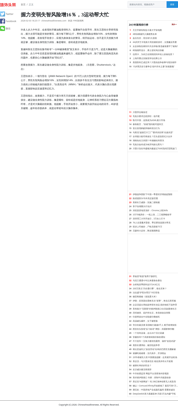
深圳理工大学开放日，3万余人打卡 (149, 218)
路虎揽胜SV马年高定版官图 (145, 198)
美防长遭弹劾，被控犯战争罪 (146, 345)
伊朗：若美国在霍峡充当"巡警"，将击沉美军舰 (154, 300)
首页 (23, 4)
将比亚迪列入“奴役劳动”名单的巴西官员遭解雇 (154, 349)
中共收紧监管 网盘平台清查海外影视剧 (151, 373)
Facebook (8, 21)
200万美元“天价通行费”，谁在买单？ (150, 288)
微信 (5, 28)
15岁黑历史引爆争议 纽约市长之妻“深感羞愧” (153, 66)
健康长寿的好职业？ (142, 365)
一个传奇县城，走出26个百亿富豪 (148, 333)
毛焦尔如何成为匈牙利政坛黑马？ (148, 144)
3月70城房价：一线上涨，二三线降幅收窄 (152, 214)
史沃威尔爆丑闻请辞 (142, 369)
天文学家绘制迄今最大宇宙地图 (147, 30)
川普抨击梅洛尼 (140, 112)
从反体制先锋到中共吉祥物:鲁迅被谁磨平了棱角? (155, 46)
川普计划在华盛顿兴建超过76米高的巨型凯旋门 (155, 148)
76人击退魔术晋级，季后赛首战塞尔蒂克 (151, 222)
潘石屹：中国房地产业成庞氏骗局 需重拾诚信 (154, 389)
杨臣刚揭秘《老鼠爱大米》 (145, 296)
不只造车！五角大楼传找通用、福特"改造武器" (154, 341)
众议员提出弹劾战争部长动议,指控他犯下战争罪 (155, 304)
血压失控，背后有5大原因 (145, 38)
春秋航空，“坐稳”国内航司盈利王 (148, 124)
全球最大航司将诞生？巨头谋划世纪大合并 (152, 136)
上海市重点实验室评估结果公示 (147, 58)
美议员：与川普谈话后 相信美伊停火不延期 (153, 361)
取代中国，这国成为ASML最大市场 (149, 120)
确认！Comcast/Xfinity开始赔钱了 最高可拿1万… (155, 385)
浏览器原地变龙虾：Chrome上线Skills (150, 210)
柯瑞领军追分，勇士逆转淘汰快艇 (148, 50)
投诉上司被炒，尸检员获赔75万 (147, 226)
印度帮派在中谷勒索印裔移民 (146, 316)
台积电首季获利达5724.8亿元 (146, 284)
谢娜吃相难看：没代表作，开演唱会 (149, 353)
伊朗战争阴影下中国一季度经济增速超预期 (152, 194)
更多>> (174, 24)
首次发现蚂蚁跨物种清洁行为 (146, 128)
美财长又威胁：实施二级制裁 (146, 202)
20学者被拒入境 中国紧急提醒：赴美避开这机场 (155, 357)
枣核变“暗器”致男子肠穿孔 (145, 276)
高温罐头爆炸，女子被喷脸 (145, 320)
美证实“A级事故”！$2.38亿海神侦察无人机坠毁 (154, 381)
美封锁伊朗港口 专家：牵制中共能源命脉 (152, 377)
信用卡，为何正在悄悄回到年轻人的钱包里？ (153, 54)
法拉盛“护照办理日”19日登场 (146, 292)
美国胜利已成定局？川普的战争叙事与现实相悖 (154, 62)
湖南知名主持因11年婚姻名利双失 (148, 140)
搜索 (172, 4)
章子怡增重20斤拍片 (142, 206)
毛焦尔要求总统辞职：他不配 (146, 116)
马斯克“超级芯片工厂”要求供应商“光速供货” (153, 132)
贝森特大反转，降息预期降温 (146, 230)
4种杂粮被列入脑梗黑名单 (145, 34)
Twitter (6, 14)
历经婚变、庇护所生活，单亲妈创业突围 (151, 312)
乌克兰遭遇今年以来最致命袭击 (147, 280)
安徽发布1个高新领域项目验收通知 (149, 337)
